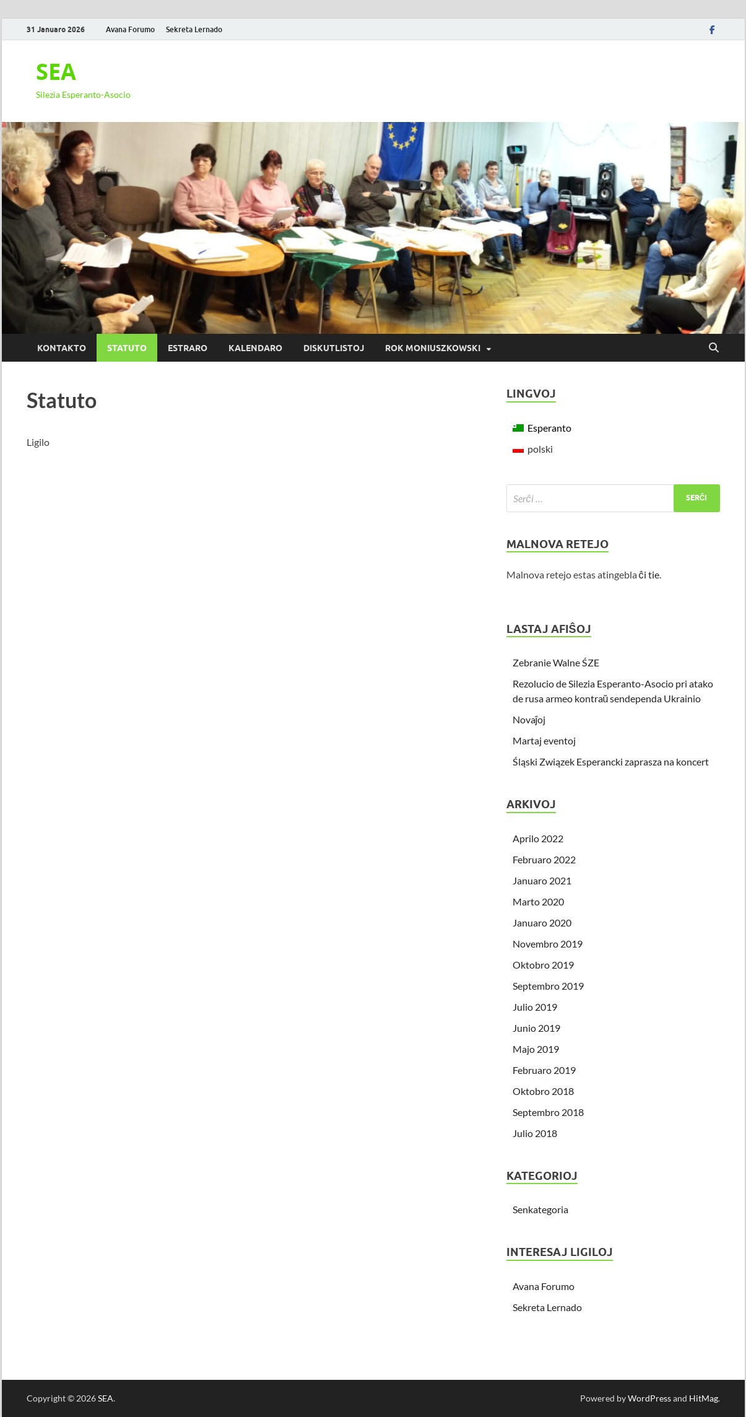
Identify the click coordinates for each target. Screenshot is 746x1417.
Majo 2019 (536, 1049)
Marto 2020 (538, 901)
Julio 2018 (535, 1133)
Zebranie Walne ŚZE (556, 662)
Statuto (127, 348)
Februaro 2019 (544, 1070)
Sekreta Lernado (194, 29)
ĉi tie (649, 574)
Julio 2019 (535, 1007)
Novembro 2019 (548, 943)
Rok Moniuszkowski (432, 348)
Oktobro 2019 (543, 964)
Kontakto (61, 348)
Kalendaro (255, 348)
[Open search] (714, 348)
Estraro (187, 348)
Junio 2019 (536, 1028)
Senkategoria (540, 1209)
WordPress (649, 1398)
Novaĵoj (529, 719)
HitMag (703, 1398)
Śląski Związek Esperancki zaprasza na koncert (611, 761)
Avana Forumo (130, 29)
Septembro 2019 (548, 986)
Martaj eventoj (544, 740)
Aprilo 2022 (538, 838)
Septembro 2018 (548, 1112)
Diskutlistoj (333, 348)
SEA (56, 71)
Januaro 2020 (542, 922)
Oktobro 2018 (543, 1091)
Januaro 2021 (542, 880)
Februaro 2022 (544, 859)
